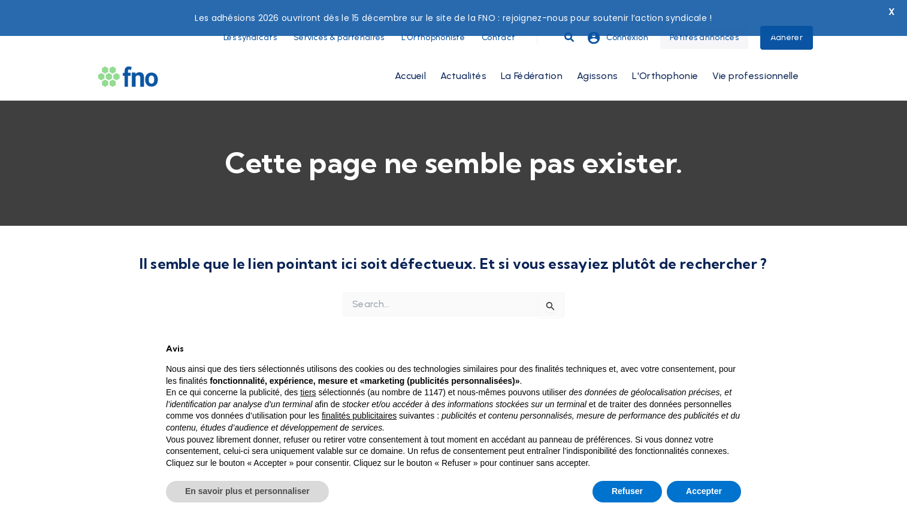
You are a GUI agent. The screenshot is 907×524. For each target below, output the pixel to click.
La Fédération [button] (532, 54)
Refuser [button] (627, 491)
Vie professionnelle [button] (755, 54)
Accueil (410, 54)
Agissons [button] (597, 54)
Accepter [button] (704, 491)
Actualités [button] (463, 54)
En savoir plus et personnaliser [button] (247, 491)
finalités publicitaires (359, 415)
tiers (308, 392)
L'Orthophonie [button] (665, 54)
